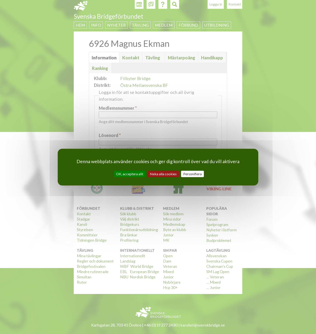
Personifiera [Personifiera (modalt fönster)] (192, 174)
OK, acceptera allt (129, 174)
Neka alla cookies (163, 174)
